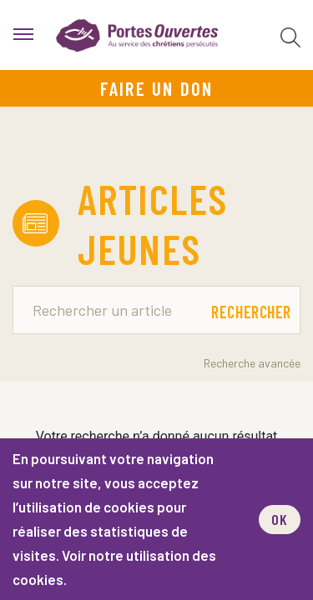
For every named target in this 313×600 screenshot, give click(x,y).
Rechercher (251, 312)
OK (279, 519)
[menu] (23, 35)
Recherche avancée (252, 363)
